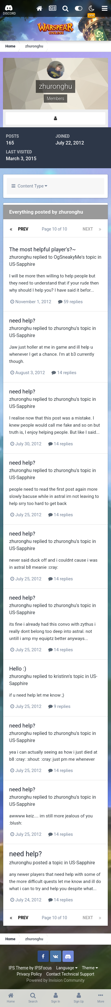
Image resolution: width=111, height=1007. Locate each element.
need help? (22, 320)
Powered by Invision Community (55, 980)
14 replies (64, 372)
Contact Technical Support (70, 974)
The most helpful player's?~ (42, 249)
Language (67, 967)
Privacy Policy (29, 974)
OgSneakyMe (67, 257)
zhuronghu (20, 257)
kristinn (61, 676)
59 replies (70, 301)
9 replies (59, 706)
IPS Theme (18, 967)
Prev (23, 229)
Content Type (29, 186)
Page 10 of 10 (55, 229)
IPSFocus (43, 967)
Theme (90, 967)
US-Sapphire (22, 264)
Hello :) (17, 668)
